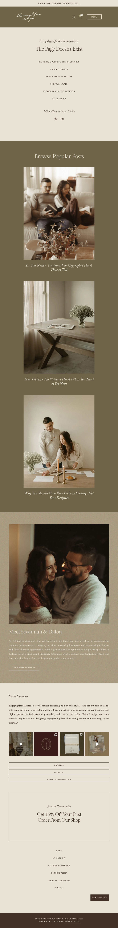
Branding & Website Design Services (59, 62)
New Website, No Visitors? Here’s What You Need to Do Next (59, 382)
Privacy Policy (72, 922)
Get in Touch (59, 98)
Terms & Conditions (59, 880)
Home (59, 851)
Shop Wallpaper (59, 84)
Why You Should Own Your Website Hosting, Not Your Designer (59, 496)
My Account (59, 858)
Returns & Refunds (59, 865)
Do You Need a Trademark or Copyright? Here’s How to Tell (59, 268)
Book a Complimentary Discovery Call (59, 3)
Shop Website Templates (59, 76)
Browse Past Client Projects (59, 91)
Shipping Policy (59, 873)
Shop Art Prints (59, 69)
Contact (59, 888)
